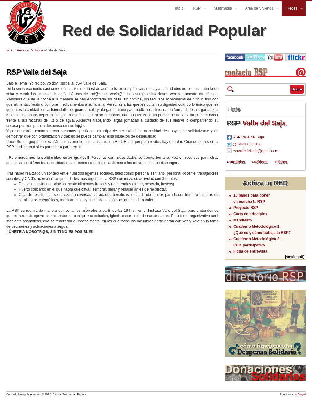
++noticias (236, 162)
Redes (292, 9)
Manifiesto (242, 220)
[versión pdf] (294, 257)
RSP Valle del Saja (36, 72)
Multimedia (223, 9)
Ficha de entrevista (250, 251)
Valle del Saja (264, 123)
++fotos (280, 162)
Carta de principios (250, 214)
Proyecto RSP (245, 208)
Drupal (301, 394)
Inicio (179, 8)
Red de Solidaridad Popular (164, 30)
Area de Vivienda (259, 9)
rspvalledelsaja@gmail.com (255, 151)
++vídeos (259, 162)
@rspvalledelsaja (247, 144)
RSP (197, 9)
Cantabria (36, 50)
